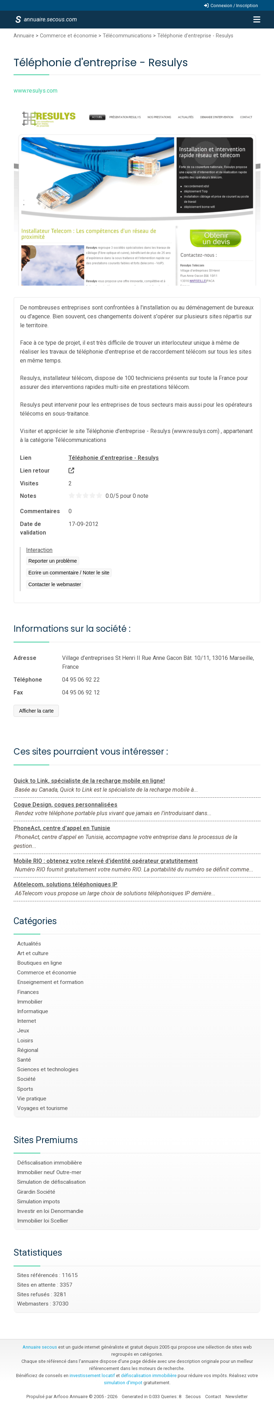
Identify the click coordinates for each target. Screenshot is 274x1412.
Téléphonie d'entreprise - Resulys (195, 36)
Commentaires (40, 511)
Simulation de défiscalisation (51, 1182)
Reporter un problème (52, 561)
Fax (18, 692)
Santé (24, 1060)
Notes (28, 496)
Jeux (23, 1030)
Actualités (29, 944)
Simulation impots (38, 1201)
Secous (193, 1396)
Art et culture (33, 953)
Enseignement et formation (50, 982)
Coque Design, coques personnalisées (65, 804)
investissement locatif (92, 1375)
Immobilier (29, 1002)
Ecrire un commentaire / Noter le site (68, 572)
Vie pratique (31, 1098)
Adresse (25, 658)
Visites (29, 483)
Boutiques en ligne (39, 963)
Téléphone (28, 679)
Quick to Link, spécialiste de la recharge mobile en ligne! (89, 780)
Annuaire (24, 36)
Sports (25, 1089)
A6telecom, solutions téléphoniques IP (65, 884)
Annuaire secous (39, 1347)
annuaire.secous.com (50, 19)
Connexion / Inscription (234, 5)
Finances (28, 992)
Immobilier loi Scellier (42, 1221)
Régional (27, 1050)
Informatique (32, 1011)
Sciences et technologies (47, 1069)
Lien (25, 457)
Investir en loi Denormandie (50, 1211)
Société (26, 1079)
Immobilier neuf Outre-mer (49, 1172)
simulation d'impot (123, 1382)
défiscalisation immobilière (149, 1375)
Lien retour (35, 470)
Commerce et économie (68, 36)
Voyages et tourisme (42, 1108)
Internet (26, 1021)
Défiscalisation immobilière (49, 1163)
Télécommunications (127, 36)
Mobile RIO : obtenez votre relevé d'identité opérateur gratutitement (106, 861)
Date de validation (33, 528)
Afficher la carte (36, 711)
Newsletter (236, 1396)
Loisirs (25, 1040)
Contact (213, 1396)
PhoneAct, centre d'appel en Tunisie (62, 828)
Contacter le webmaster (54, 584)
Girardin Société (36, 1192)
